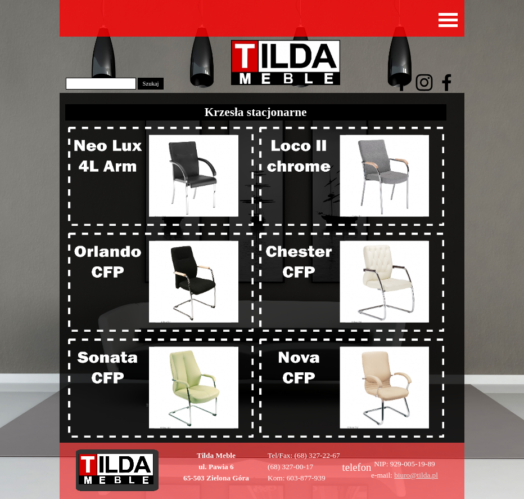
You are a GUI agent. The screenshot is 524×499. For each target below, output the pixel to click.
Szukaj (150, 84)
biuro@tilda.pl (416, 475)
